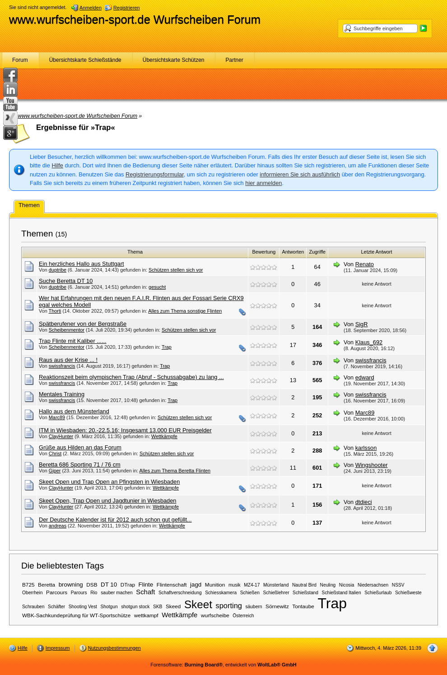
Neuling (328, 585)
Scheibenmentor (66, 330)
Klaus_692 (368, 342)
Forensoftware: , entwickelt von (223, 664)
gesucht (157, 287)
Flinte (146, 584)
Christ (55, 453)
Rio (93, 592)
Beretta (46, 584)
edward (364, 377)
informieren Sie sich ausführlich (300, 174)
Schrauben (33, 606)
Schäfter (56, 606)
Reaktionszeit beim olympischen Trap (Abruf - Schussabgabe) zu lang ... (131, 377)
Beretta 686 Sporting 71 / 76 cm (80, 464)
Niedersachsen (373, 585)
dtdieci (363, 502)
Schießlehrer (276, 592)
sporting (228, 605)
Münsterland (276, 585)
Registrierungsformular (155, 174)
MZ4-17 (252, 585)
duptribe (57, 270)
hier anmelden (263, 183)
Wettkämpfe (164, 436)
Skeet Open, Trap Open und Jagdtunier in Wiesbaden (107, 500)
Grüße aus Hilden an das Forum (80, 447)
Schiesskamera (221, 592)
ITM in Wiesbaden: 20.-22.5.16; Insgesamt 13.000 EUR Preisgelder (125, 430)
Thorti (55, 311)
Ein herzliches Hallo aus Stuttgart (81, 263)
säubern (253, 606)
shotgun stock (135, 606)
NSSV (398, 585)
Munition (215, 584)
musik (234, 585)
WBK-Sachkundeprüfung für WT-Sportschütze (76, 615)
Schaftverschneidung (180, 592)
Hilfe (57, 165)
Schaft (145, 592)
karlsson (366, 447)
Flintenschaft (172, 584)
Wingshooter (371, 465)
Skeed (173, 606)
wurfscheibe (215, 615)
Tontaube (303, 606)
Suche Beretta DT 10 (66, 280)
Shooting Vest (83, 606)
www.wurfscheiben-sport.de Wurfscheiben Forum (135, 19)
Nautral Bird (304, 585)
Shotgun (109, 606)
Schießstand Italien (341, 592)
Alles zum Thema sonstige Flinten (185, 311)
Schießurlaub (377, 592)
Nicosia (346, 585)
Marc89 (57, 417)
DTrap (128, 584)
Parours (79, 592)
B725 (28, 584)
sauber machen (117, 592)
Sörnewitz (277, 606)
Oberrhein (32, 592)
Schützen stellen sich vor (176, 270)
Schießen (250, 592)
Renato (364, 264)
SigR (361, 324)
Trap (167, 347)
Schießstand (305, 592)
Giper (55, 470)
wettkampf (146, 615)
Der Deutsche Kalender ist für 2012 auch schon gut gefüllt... (115, 519)
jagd (195, 584)
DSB (91, 584)
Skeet (198, 604)
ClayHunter (61, 436)
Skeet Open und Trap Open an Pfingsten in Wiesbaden (109, 481)
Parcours (56, 592)
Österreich (243, 615)
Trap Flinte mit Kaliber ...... (73, 341)
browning (71, 584)
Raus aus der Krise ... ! (68, 359)
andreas (57, 525)
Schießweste (408, 592)
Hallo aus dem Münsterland (74, 411)
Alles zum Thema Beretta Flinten (175, 470)
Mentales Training (61, 394)
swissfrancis (62, 366)
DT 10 (109, 584)
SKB (157, 606)
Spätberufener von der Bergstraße (82, 323)
